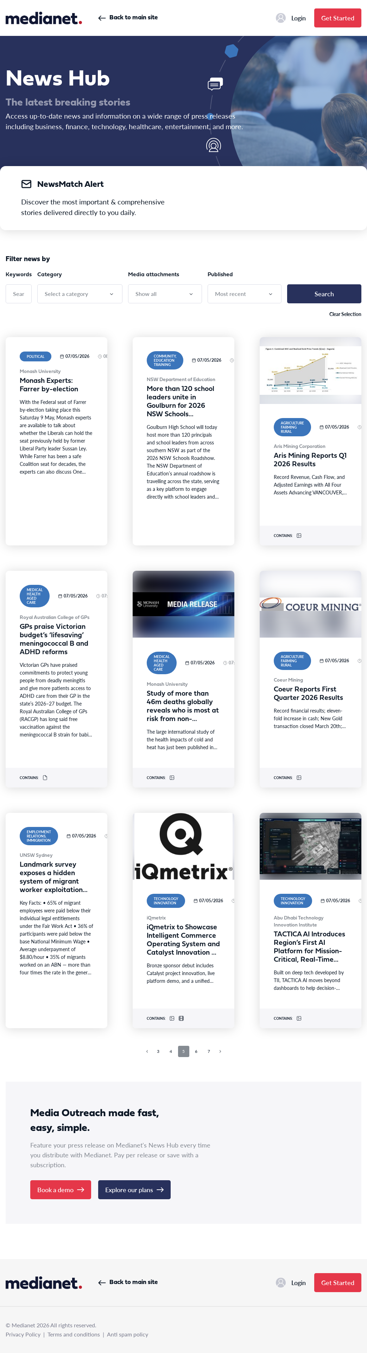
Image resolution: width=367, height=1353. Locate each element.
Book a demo (60, 1189)
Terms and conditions (74, 1334)
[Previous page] (147, 1051)
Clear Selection (345, 313)
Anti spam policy (127, 1334)
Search (324, 293)
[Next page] (220, 1051)
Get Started (337, 17)
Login (291, 18)
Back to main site (128, 17)
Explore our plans (134, 1189)
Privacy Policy (23, 1334)
